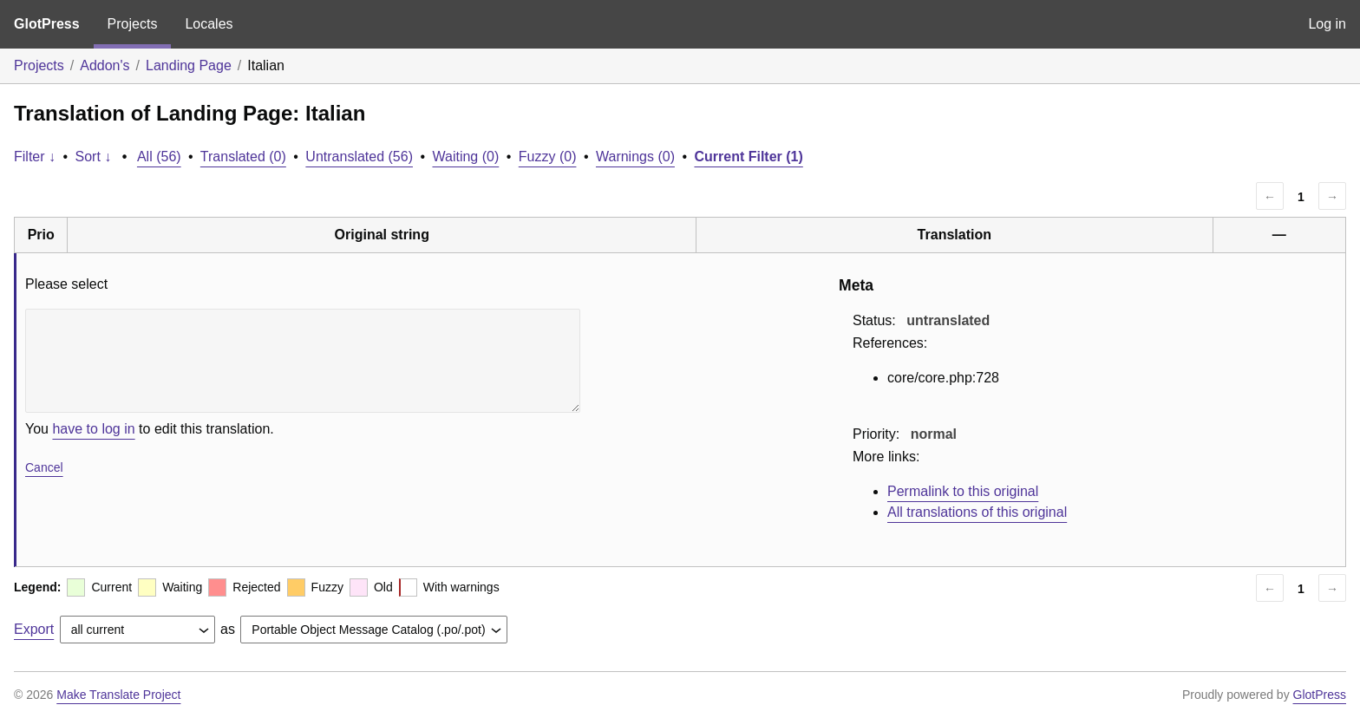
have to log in (93, 428)
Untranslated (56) (359, 156)
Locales (208, 23)
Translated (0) (243, 156)
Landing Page (189, 65)
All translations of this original (977, 512)
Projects (133, 23)
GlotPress (47, 23)
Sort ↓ (93, 156)
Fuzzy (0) (548, 156)
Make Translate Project (118, 695)
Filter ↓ (35, 156)
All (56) (159, 156)
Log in (1327, 23)
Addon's (104, 65)
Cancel (44, 467)
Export (34, 629)
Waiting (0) (466, 156)
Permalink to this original (962, 491)
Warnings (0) (635, 156)
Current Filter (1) (748, 156)
